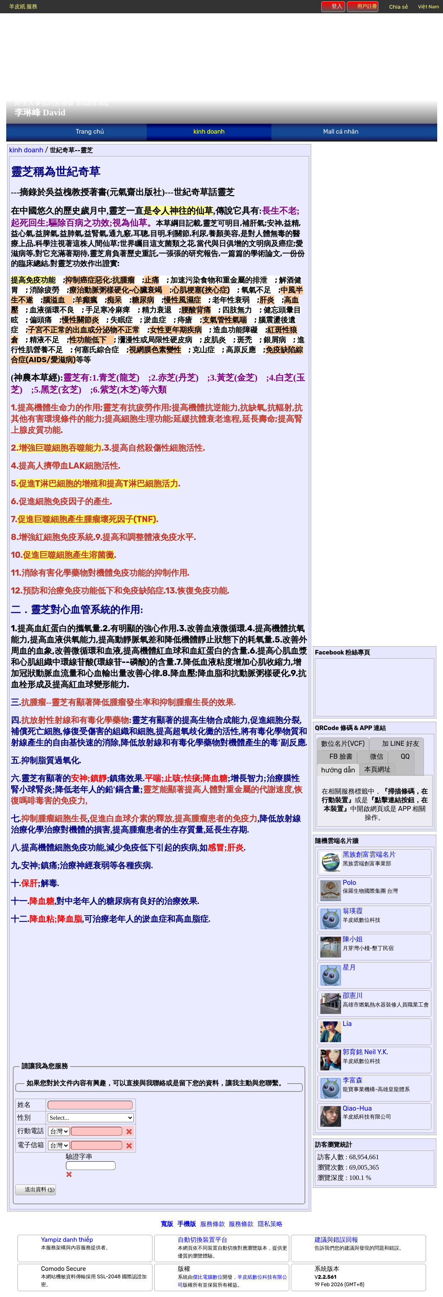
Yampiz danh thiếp (67, 1239)
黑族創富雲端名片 (369, 854)
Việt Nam (428, 7)
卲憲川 (353, 995)
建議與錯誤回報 (336, 1239)
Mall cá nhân (340, 131)
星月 (349, 967)
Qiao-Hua (357, 1108)
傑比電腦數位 (208, 1277)
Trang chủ (90, 131)
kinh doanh (209, 131)
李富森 (353, 1080)
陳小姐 (353, 939)
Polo (349, 883)
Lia (347, 1024)
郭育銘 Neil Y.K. (365, 1052)
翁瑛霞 (353, 911)
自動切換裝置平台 (203, 1239)
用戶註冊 (363, 6)
